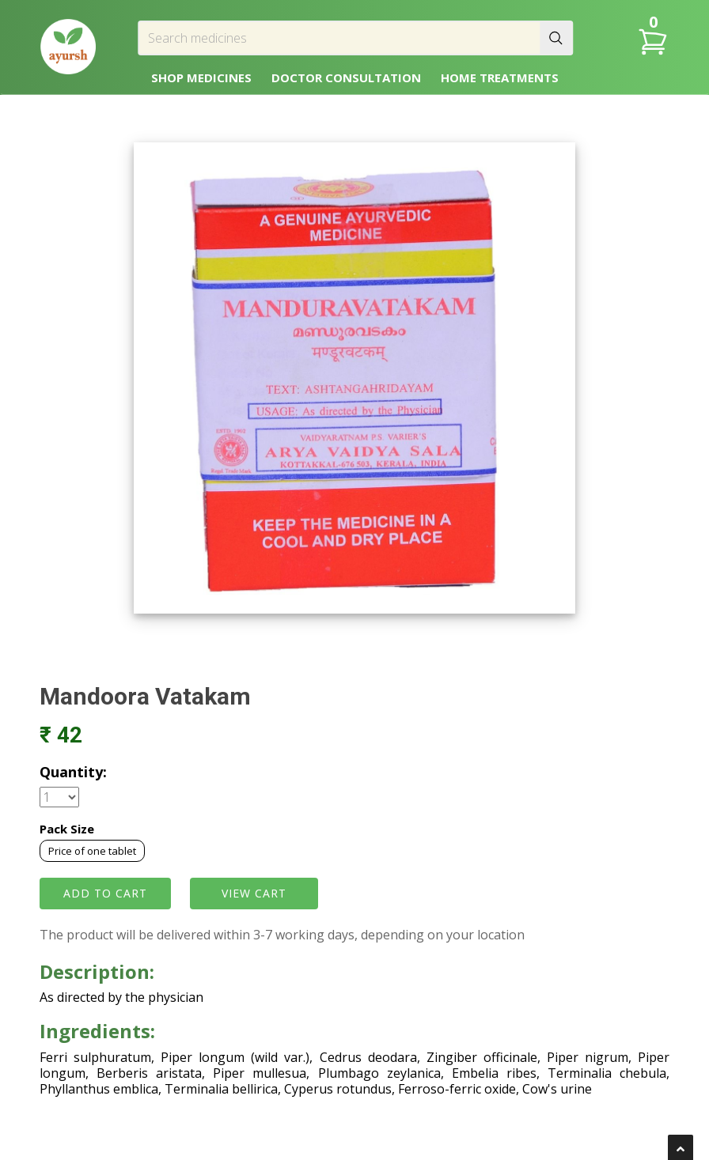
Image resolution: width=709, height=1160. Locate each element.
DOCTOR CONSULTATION (346, 77)
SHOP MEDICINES (201, 77)
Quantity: (73, 771)
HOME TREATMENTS (500, 77)
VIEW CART (254, 893)
